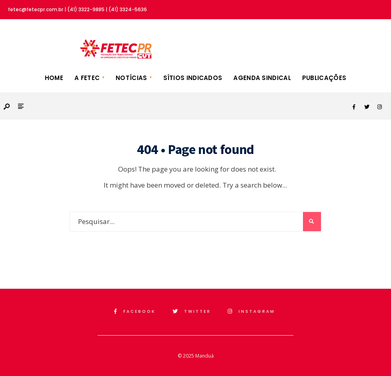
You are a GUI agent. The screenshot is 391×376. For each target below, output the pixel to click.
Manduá (204, 355)
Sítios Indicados (193, 78)
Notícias (131, 78)
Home (54, 78)
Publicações (324, 78)
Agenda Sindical (262, 78)
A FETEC (87, 78)
